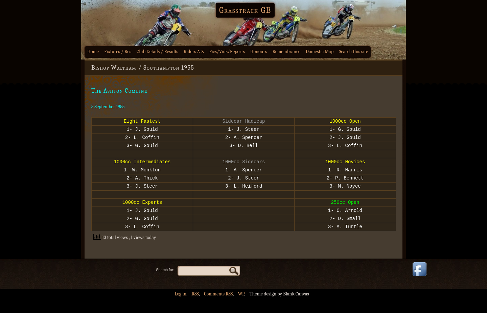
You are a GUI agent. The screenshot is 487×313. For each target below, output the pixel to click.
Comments (218, 308)
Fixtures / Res (117, 51)
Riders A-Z (194, 51)
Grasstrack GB (245, 10)
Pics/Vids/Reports (227, 51)
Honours (258, 51)
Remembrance (286, 51)
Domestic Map (319, 51)
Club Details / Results (157, 51)
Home (93, 51)
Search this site (353, 51)
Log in (180, 308)
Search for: (165, 284)
